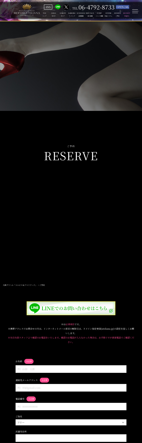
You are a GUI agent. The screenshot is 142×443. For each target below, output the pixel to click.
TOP (40, 14)
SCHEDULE (78, 14)
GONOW (59, 14)
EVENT (97, 14)
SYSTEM (107, 14)
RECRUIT (126, 14)
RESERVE (116, 14)
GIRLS (50, 14)
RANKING (69, 14)
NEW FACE (88, 14)
